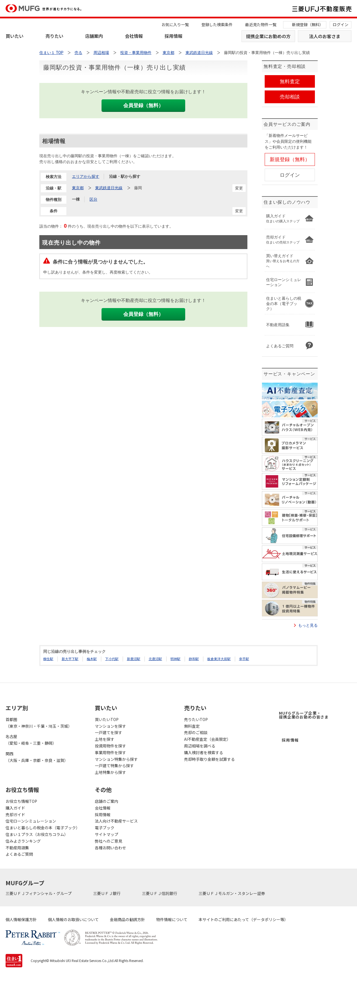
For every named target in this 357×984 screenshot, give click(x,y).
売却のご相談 (196, 732)
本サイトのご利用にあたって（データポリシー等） (243, 919)
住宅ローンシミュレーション (31, 821)
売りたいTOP (196, 719)
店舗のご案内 (106, 801)
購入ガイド (15, 808)
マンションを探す (110, 726)
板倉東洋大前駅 (219, 659)
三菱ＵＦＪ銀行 (107, 893)
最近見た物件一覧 (260, 24)
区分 (93, 199)
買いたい (14, 36)
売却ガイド (15, 814)
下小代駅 (112, 659)
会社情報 (134, 36)
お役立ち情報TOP (21, 801)
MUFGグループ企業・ (304, 715)
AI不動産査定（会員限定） (207, 739)
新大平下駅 (70, 659)
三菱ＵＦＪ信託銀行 (160, 893)
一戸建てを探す (108, 732)
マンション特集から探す (116, 759)
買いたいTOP (107, 719)
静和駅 (194, 659)
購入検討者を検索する (203, 752)
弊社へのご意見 (108, 841)
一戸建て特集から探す (114, 765)
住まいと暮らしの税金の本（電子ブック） (43, 827)
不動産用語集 (17, 847)
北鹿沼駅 (155, 659)
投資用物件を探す (110, 746)
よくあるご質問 (19, 854)
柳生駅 (48, 659)
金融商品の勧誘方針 (127, 919)
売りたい (54, 36)
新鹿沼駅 (133, 659)
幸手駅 (244, 659)
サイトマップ (106, 834)
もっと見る (308, 625)
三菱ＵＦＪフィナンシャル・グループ (39, 893)
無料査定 (192, 726)
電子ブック (104, 827)
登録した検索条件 (217, 24)
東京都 (78, 188)
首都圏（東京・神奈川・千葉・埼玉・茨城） (39, 723)
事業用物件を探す (110, 752)
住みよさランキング (23, 841)
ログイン (340, 24)
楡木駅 (92, 659)
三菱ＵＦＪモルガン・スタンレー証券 (232, 893)
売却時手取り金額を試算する (209, 759)
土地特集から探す (110, 772)
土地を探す (104, 739)
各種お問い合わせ (110, 847)
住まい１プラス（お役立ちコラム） (37, 834)
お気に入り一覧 (175, 24)
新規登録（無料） (307, 24)
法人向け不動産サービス (116, 821)
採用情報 (173, 36)
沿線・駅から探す (124, 176)
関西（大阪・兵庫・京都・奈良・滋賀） (37, 757)
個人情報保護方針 (21, 919)
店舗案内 (94, 36)
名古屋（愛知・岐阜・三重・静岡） (31, 740)
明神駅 (175, 659)
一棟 (76, 199)
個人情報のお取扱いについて (73, 919)
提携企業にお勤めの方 (268, 36)
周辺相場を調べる (199, 746)
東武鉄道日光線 (108, 188)
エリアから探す (85, 176)
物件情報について (171, 919)
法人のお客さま (324, 36)
